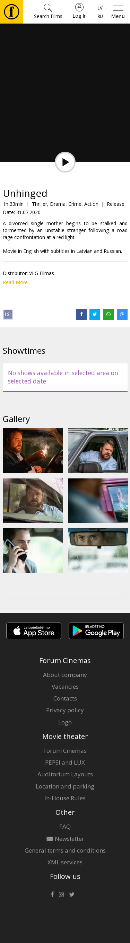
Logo (65, 722)
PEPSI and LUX (65, 762)
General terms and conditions (65, 850)
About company (65, 675)
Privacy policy (65, 710)
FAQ (65, 826)
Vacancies (65, 686)
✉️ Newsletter (65, 839)
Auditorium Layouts (65, 774)
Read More (15, 282)
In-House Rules (65, 798)
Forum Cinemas (65, 751)
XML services (65, 862)
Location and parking (65, 786)
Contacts (65, 698)
